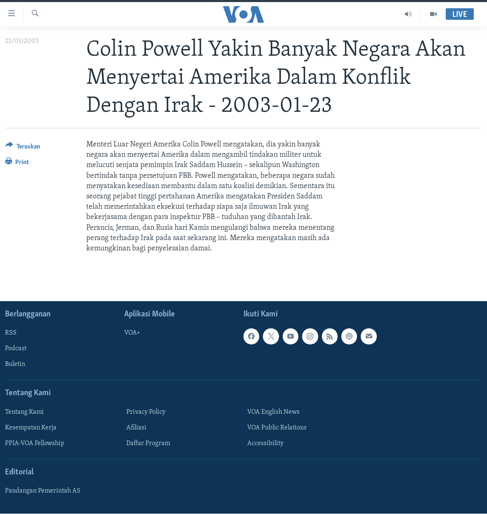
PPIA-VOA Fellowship (34, 443)
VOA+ (132, 333)
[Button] (22, 147)
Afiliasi (136, 427)
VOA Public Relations (277, 427)
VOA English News (273, 412)
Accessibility (265, 443)
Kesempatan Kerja (31, 427)
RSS (11, 333)
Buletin (15, 364)
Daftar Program (148, 443)
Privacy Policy (145, 412)
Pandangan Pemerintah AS (42, 491)
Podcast (15, 349)
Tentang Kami (24, 412)
